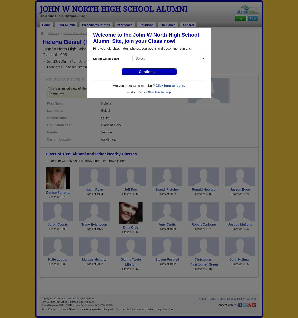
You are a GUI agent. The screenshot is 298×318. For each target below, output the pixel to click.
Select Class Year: (106, 58)
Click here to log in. (170, 85)
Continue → (149, 72)
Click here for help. (159, 92)
